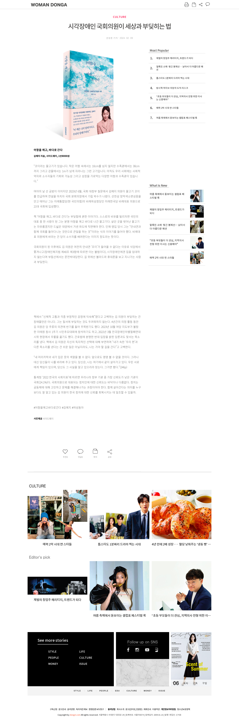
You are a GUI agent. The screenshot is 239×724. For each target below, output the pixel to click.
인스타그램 (137, 649)
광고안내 (62, 709)
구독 (195, 683)
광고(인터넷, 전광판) (133, 709)
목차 (185, 683)
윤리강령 (71, 709)
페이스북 (128, 649)
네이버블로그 (156, 649)
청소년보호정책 (183, 709)
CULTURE (119, 17)
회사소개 (120, 709)
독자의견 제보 (81, 709)
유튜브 (147, 649)
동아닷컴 (111, 709)
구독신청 (53, 709)
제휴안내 (147, 709)
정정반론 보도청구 (96, 709)
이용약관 (156, 709)
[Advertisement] (80, 288)
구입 (204, 683)
